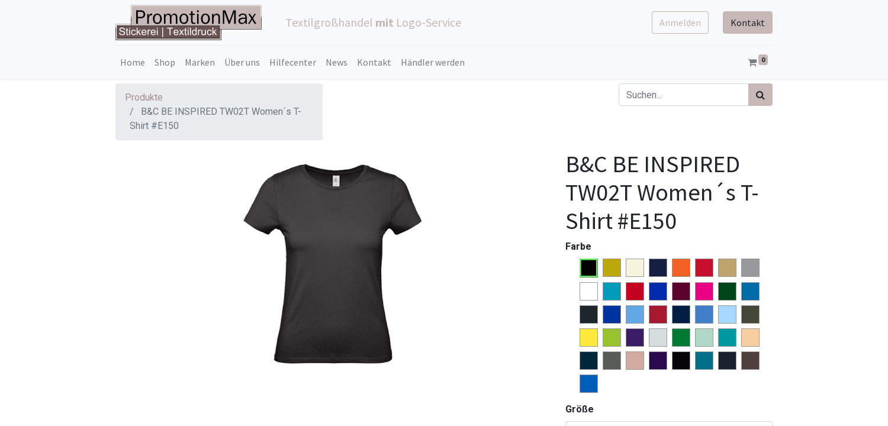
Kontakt (748, 22)
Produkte (144, 97)
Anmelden (680, 22)
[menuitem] (132, 62)
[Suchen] (760, 94)
